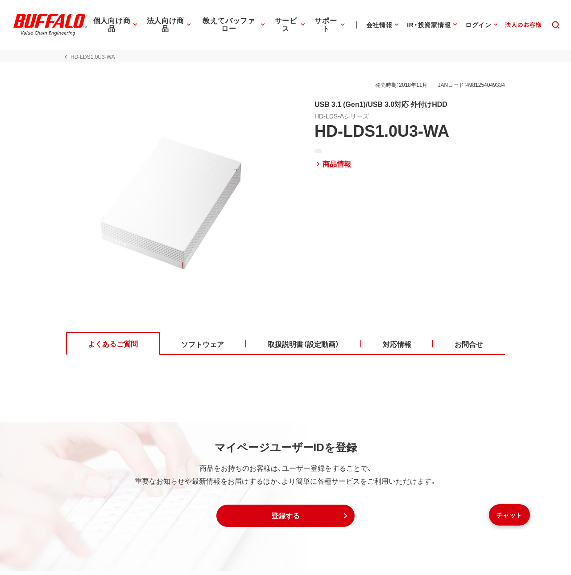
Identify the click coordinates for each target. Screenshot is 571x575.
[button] (285, 519)
